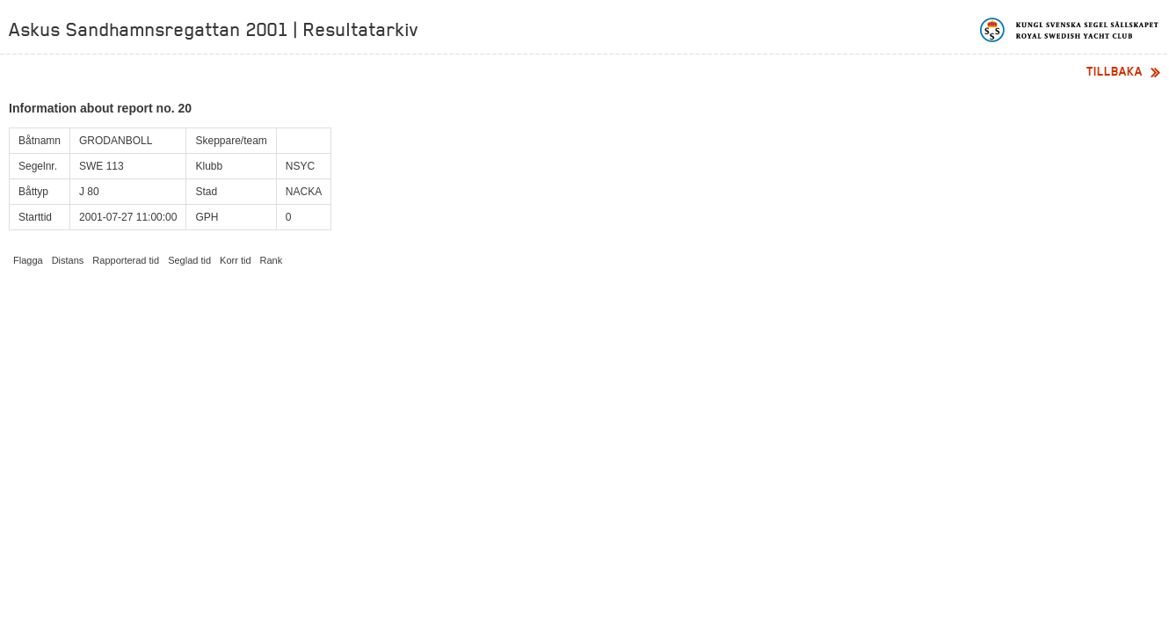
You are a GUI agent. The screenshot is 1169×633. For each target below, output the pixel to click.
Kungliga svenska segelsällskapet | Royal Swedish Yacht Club (1070, 30)
